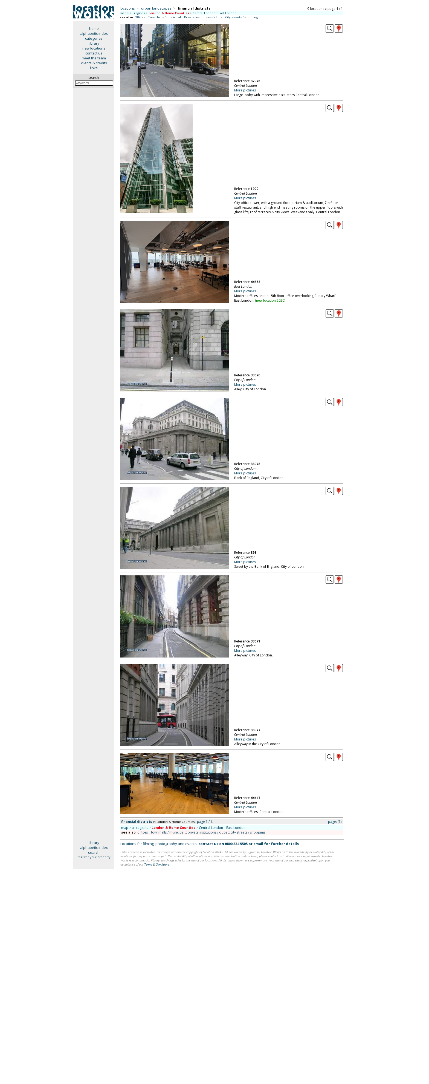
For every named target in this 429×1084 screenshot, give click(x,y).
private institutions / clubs (207, 832)
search (94, 852)
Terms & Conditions (157, 864)
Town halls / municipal (164, 17)
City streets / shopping (241, 17)
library (94, 43)
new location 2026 (270, 300)
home (94, 28)
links (94, 67)
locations (127, 8)
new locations (93, 48)
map (123, 13)
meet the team (94, 58)
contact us (93, 53)
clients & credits (94, 62)
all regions (137, 13)
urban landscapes (156, 8)
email (258, 843)
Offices (140, 17)
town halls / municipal (167, 832)
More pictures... (246, 90)
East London (227, 13)
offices (142, 832)
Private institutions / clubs (203, 17)
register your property (94, 857)
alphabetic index (94, 33)
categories (94, 38)
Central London (204, 13)
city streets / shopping (248, 832)
